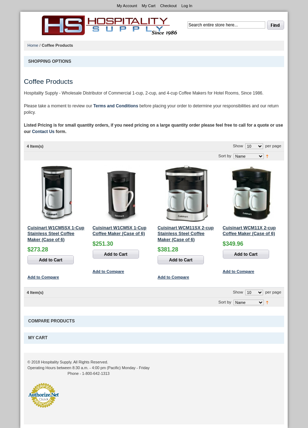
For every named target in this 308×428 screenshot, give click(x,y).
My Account (127, 6)
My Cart (149, 6)
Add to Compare (43, 277)
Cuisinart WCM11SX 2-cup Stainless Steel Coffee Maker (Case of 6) (186, 233)
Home (32, 45)
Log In (186, 6)
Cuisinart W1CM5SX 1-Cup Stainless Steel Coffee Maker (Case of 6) (55, 233)
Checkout (168, 6)
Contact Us (43, 131)
